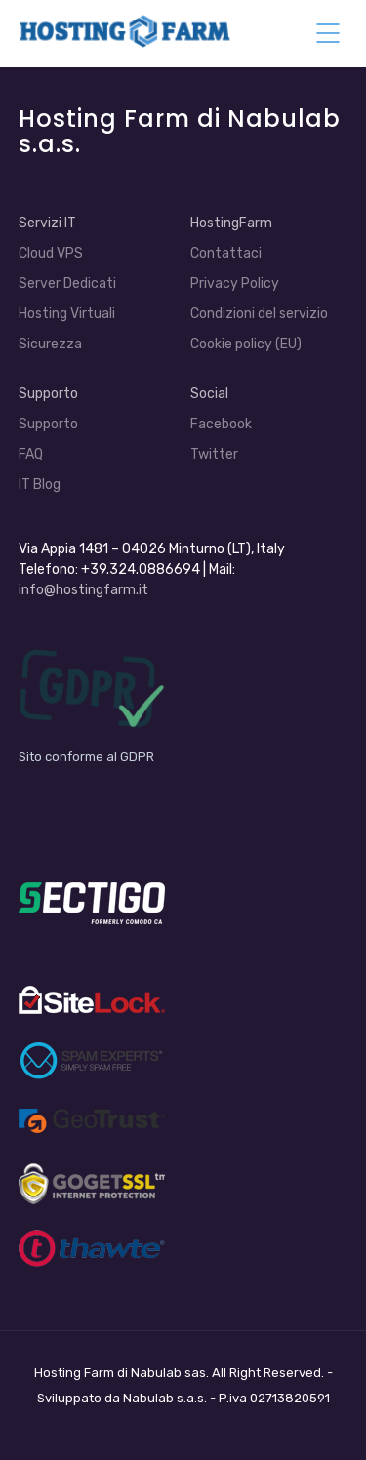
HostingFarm (231, 223)
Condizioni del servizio (259, 313)
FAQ (31, 454)
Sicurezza (50, 344)
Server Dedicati (67, 283)
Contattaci (226, 253)
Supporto (48, 393)
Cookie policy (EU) (246, 344)
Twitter (214, 454)
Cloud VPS (51, 253)
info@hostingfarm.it (83, 590)
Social (209, 393)
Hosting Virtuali (67, 313)
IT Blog (40, 484)
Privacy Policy (234, 283)
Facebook (221, 424)
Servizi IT (47, 223)
